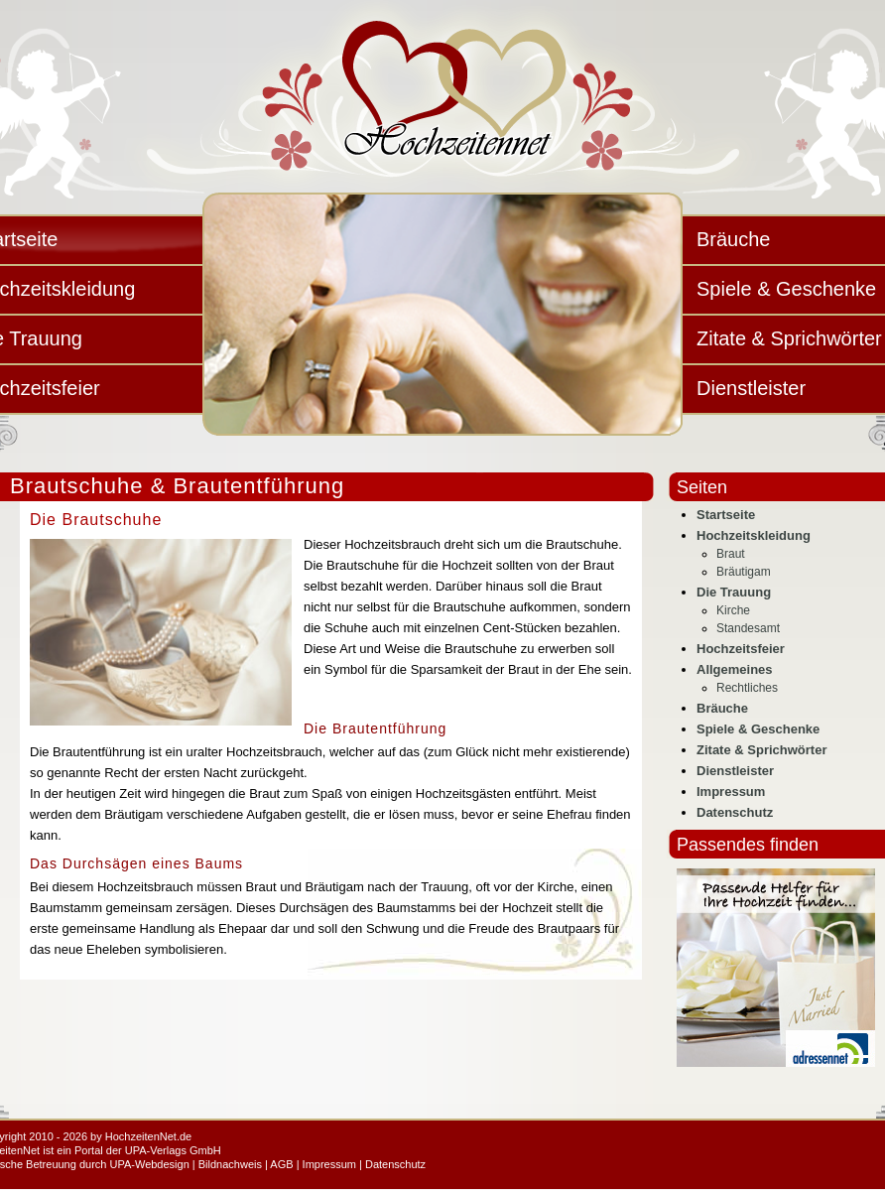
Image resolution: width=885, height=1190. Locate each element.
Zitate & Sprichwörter (761, 749)
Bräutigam (743, 572)
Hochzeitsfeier (740, 648)
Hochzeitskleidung (753, 535)
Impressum (730, 791)
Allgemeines (734, 669)
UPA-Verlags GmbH (173, 1150)
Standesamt (748, 628)
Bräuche (722, 708)
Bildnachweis (230, 1164)
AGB (281, 1164)
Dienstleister (735, 770)
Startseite (725, 514)
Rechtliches (747, 688)
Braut (730, 554)
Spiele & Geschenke (758, 729)
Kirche (733, 610)
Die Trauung (733, 592)
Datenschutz (734, 812)
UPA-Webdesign (149, 1164)
